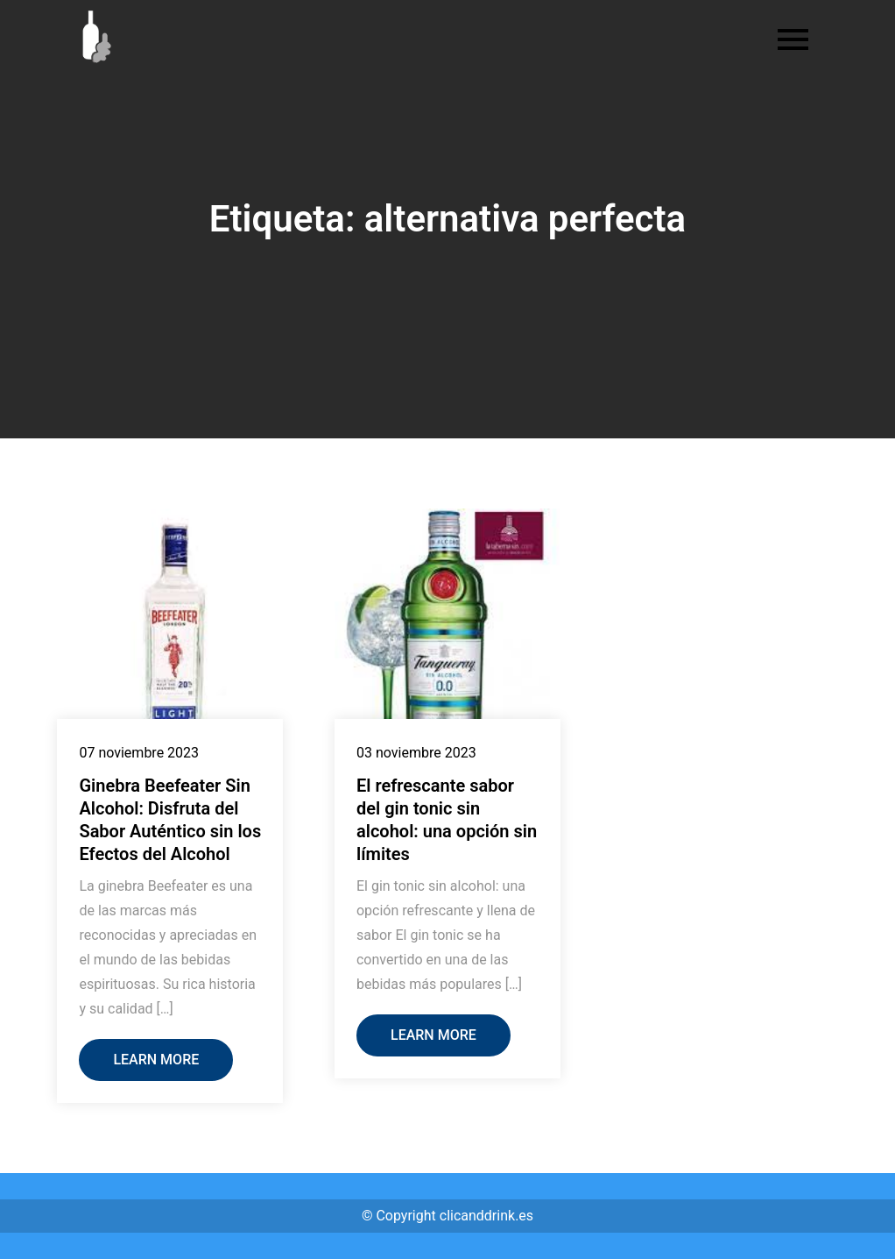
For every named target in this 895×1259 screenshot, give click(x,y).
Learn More (156, 1059)
